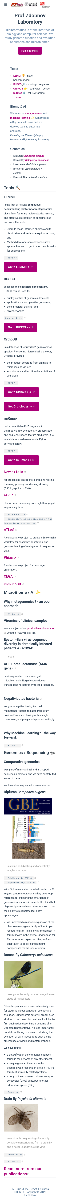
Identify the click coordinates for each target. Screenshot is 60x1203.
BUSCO (17, 84)
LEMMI (17, 75)
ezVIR (10, 495)
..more (17, 97)
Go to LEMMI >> (20, 267)
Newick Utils (15, 472)
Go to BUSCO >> (20, 327)
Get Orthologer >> (21, 406)
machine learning (20, 117)
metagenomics (33, 113)
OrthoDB (18, 88)
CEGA (10, 576)
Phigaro (11, 557)
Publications (31, 50)
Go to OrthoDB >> (21, 392)
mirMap (17, 92)
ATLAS (11, 530)
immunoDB (14, 584)
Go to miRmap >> (21, 460)
